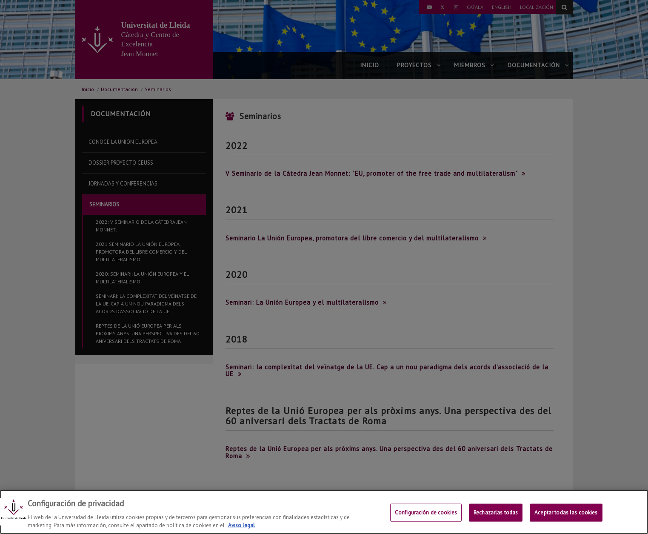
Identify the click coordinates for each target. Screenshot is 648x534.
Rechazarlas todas (496, 512)
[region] (324, 512)
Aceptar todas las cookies (565, 512)
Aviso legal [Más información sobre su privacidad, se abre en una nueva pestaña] (241, 525)
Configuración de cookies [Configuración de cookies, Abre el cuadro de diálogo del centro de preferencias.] (426, 512)
